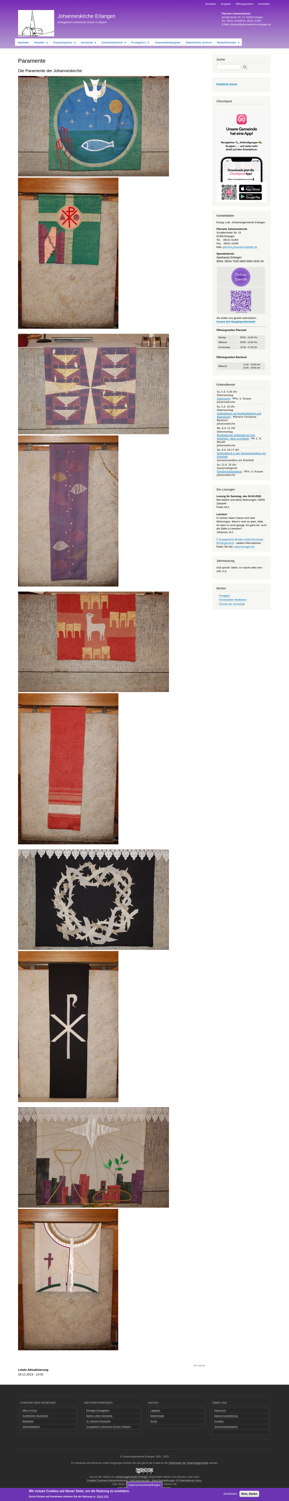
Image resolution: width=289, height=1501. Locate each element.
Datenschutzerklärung (226, 1416)
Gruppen (226, 3)
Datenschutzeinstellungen (144, 1485)
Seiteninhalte (157, 1416)
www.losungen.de (244, 546)
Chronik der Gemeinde (232, 603)
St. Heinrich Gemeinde (98, 1421)
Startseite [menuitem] (23, 42)
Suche (153, 1421)
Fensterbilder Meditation (232, 599)
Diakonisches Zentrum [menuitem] (199, 42)
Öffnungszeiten (244, 3)
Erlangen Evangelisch (98, 1410)
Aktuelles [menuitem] (39, 43)
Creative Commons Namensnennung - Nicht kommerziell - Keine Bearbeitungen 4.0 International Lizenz (144, 1480)
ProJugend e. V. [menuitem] (140, 42)
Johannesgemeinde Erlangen (132, 1476)
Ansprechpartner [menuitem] (63, 43)
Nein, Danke (249, 1494)
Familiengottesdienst (229, 471)
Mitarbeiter (28, 1421)
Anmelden (264, 3)
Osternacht (223, 398)
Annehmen (230, 1494)
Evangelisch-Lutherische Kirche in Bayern (108, 1426)
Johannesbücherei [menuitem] (113, 43)
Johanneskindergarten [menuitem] (168, 42)
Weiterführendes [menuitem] (227, 43)
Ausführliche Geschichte (35, 1416)
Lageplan (155, 1410)
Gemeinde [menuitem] (87, 43)
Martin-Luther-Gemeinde (99, 1416)
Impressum (220, 1410)
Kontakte (211, 3)
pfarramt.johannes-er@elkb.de (240, 247)
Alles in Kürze (29, 1410)
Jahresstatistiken (31, 1426)
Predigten (224, 595)
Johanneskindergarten (226, 1426)
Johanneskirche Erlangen (87, 16)
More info (102, 1496)
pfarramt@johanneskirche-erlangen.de (250, 24)
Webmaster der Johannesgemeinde (189, 1463)
